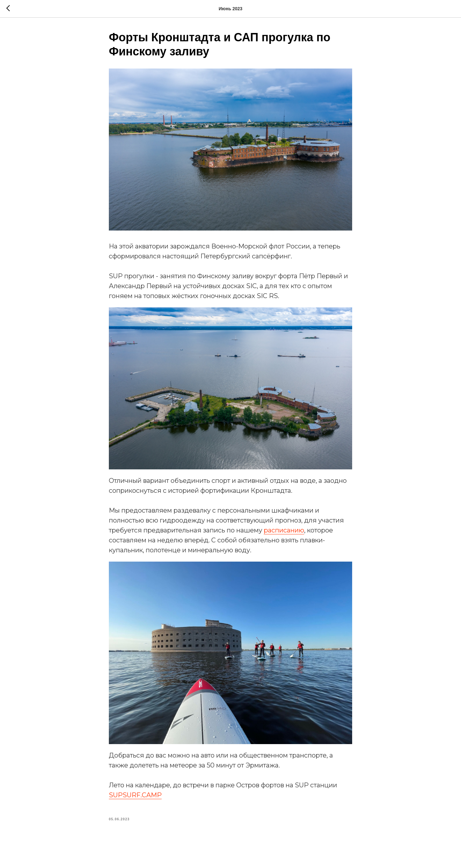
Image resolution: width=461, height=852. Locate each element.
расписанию (284, 530)
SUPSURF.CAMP (135, 795)
